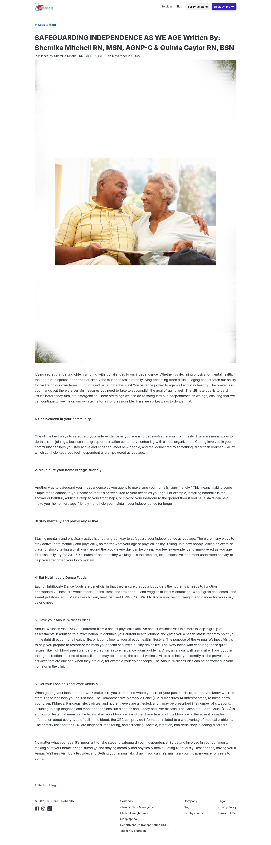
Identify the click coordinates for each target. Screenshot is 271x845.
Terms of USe (227, 813)
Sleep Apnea (128, 819)
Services (167, 6)
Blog (179, 6)
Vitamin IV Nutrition (133, 830)
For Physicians (193, 813)
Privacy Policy (227, 807)
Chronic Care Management (138, 807)
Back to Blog (45, 25)
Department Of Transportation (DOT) (144, 824)
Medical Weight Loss (134, 813)
